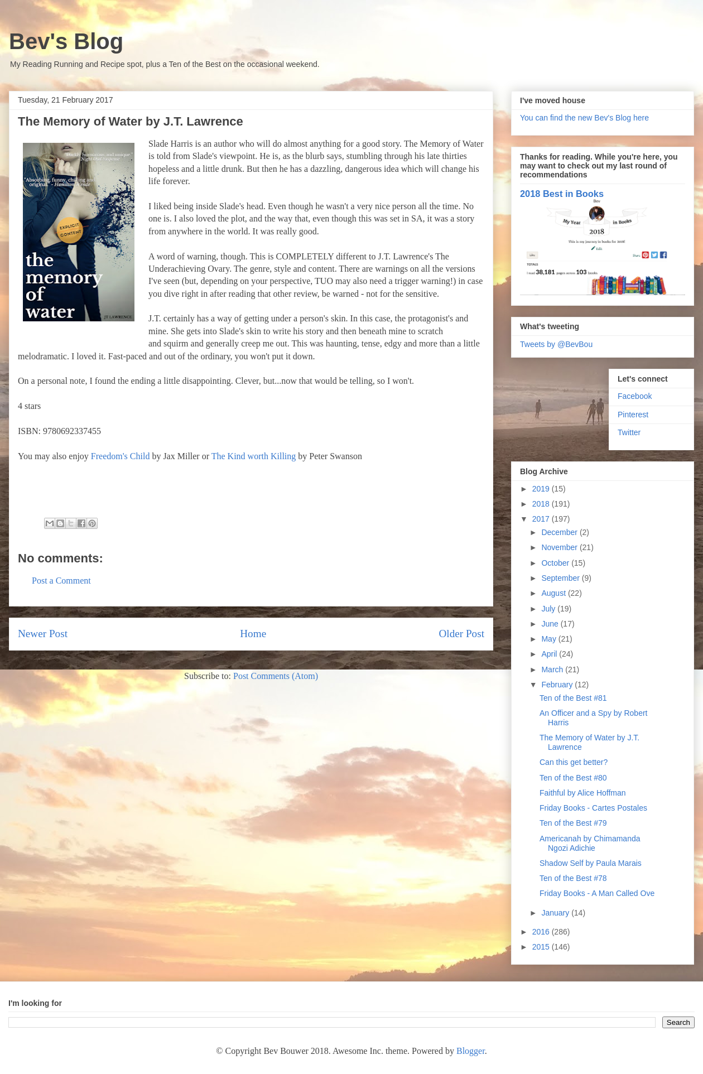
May (549, 638)
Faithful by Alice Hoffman (583, 792)
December (560, 532)
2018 (542, 503)
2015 (542, 946)
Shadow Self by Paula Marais (591, 863)
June (550, 623)
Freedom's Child (120, 456)
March (553, 669)
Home (253, 633)
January (556, 912)
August (554, 593)
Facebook (635, 396)
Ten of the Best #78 (573, 878)
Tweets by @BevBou (556, 344)
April (550, 653)
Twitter (629, 432)
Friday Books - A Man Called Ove (597, 893)
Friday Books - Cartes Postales (593, 807)
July (549, 608)
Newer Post (43, 633)
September (561, 578)
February (558, 684)
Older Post (461, 633)
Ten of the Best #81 (573, 697)
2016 (542, 931)
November (560, 547)
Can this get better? (574, 762)
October (556, 562)
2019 (542, 488)
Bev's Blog (66, 41)
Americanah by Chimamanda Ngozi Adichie (590, 843)
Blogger (470, 1051)
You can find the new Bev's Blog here (584, 117)
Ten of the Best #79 (573, 822)
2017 (542, 518)
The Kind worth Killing (253, 456)
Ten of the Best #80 (573, 777)
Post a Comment (61, 580)
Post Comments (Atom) (275, 676)
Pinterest (633, 414)
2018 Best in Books (562, 194)
